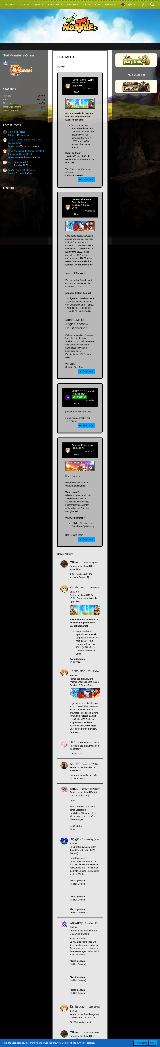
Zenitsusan (13, 146)
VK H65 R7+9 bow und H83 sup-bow (83, 392)
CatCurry (76, 922)
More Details (141, 1043)
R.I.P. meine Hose (16, 132)
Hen (10, 165)
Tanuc (11, 173)
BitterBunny (39, 110)
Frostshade (15, 62)
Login (142, 4)
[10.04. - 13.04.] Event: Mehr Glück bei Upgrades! (83, 83)
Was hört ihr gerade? (18, 162)
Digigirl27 (76, 839)
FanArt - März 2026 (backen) (22, 170)
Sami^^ (75, 763)
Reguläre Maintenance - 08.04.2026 (83, 446)
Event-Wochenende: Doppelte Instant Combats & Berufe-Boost (81, 203)
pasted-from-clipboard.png (77, 411)
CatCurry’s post (82, 847)
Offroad (11, 135)
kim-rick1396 (78, 400)
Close (153, 1043)
